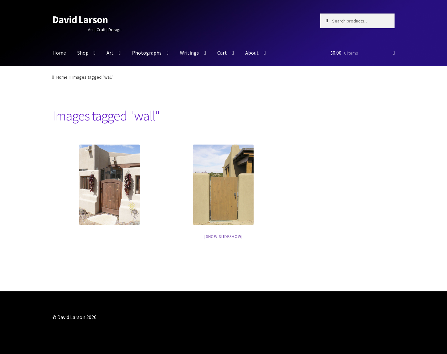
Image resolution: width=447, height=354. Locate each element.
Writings (189, 52)
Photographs (147, 52)
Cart (222, 52)
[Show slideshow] (223, 236)
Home (59, 52)
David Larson (80, 19)
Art (110, 52)
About (252, 52)
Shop (82, 52)
